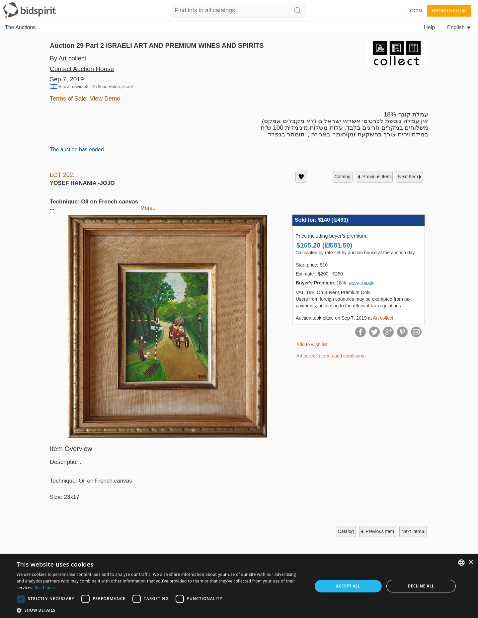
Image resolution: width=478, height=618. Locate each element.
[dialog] (239, 586)
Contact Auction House (82, 68)
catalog (343, 176)
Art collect (383, 318)
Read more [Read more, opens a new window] (45, 587)
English (459, 27)
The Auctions (20, 27)
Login (414, 10)
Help (429, 27)
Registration (449, 10)
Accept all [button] (348, 586)
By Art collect (68, 58)
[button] (160, 610)
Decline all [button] (421, 586)
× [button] (470, 562)
